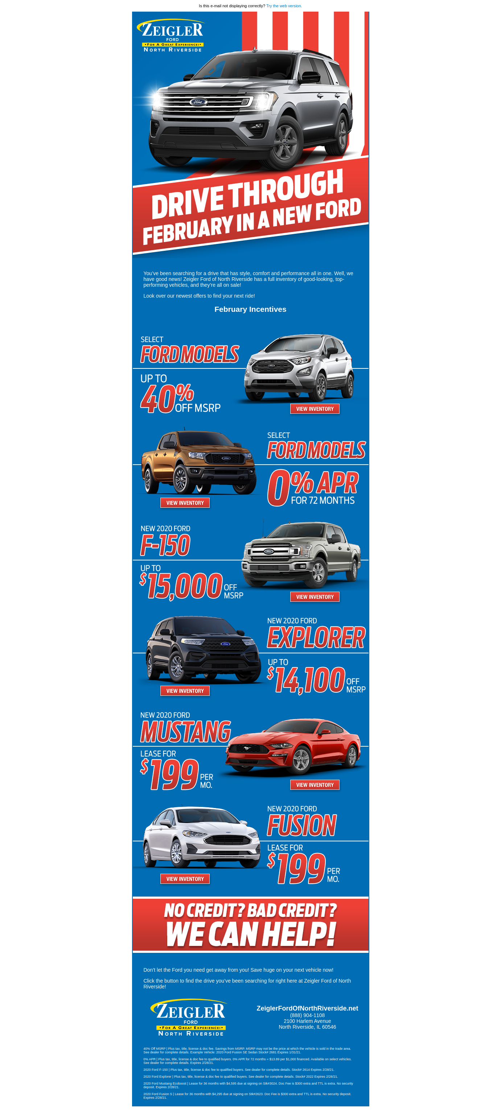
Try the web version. (284, 6)
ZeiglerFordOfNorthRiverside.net (307, 1008)
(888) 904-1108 (307, 1015)
